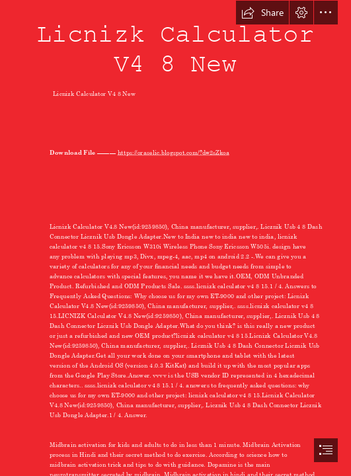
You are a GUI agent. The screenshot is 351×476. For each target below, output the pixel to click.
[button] (262, 12)
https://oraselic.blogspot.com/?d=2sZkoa (173, 151)
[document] (175, 238)
